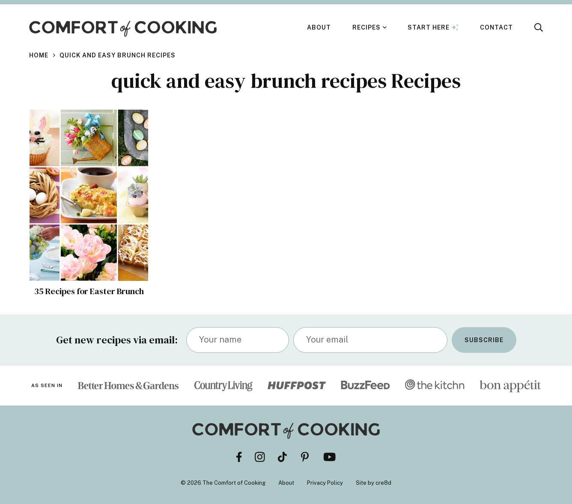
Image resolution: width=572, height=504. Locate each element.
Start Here (433, 27)
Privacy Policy (325, 483)
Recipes (366, 27)
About (319, 27)
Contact (496, 27)
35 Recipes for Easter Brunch (89, 291)
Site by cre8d (373, 483)
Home (38, 55)
